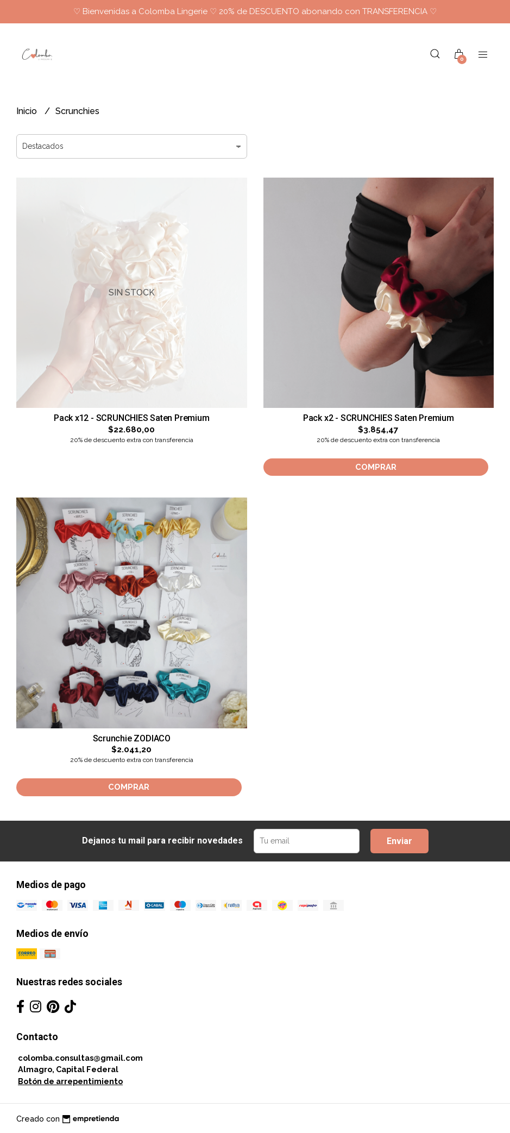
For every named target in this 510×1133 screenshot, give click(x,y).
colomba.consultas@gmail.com (80, 1057)
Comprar (375, 466)
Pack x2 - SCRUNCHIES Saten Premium (378, 418)
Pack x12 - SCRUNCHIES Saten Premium (132, 418)
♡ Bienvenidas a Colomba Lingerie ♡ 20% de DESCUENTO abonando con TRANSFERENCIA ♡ (255, 11)
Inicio (27, 111)
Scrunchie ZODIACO (132, 738)
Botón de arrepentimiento (70, 1081)
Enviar (399, 841)
